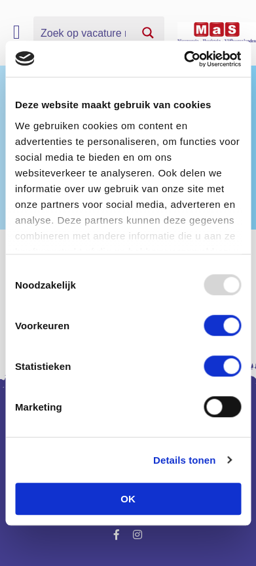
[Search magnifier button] (148, 32)
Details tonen (184, 460)
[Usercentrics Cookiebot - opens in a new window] (184, 59)
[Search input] (83, 33)
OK (128, 498)
